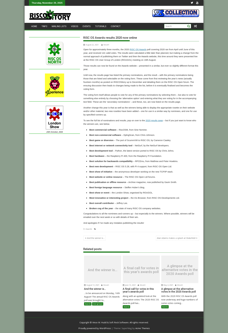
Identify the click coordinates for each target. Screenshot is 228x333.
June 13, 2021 (129, 285)
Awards (89, 229)
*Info (44, 26)
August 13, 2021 (91, 285)
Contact (116, 26)
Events (87, 26)
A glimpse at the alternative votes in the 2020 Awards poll (180, 270)
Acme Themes (142, 328)
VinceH (105, 45)
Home (34, 26)
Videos (74, 26)
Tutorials (100, 26)
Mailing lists (59, 26)
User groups (97, 304)
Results (107, 229)
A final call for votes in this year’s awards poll (141, 270)
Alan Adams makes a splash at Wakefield (176, 238)
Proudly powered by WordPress (94, 328)
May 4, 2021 (167, 285)
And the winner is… (96, 238)
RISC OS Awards (138, 49)
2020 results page (154, 120)
